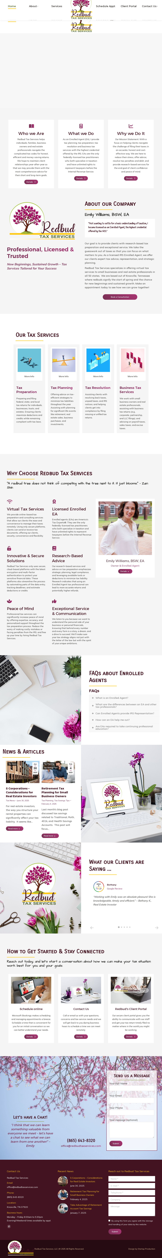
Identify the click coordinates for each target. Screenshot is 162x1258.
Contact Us (81, 1009)
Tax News (12, 764)
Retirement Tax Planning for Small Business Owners (55, 792)
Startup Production (146, 1249)
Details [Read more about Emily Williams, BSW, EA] (124, 571)
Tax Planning (49, 764)
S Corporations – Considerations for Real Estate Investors (21, 792)
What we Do (81, 133)
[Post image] (63, 1181)
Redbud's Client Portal (131, 1009)
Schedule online (31, 1009)
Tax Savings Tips (51, 768)
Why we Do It (131, 133)
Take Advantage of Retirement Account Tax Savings (86, 1207)
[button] (92, 928)
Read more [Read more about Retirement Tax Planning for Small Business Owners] (49, 836)
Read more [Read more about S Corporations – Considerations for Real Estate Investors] (14, 828)
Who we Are (31, 133)
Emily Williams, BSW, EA (125, 561)
